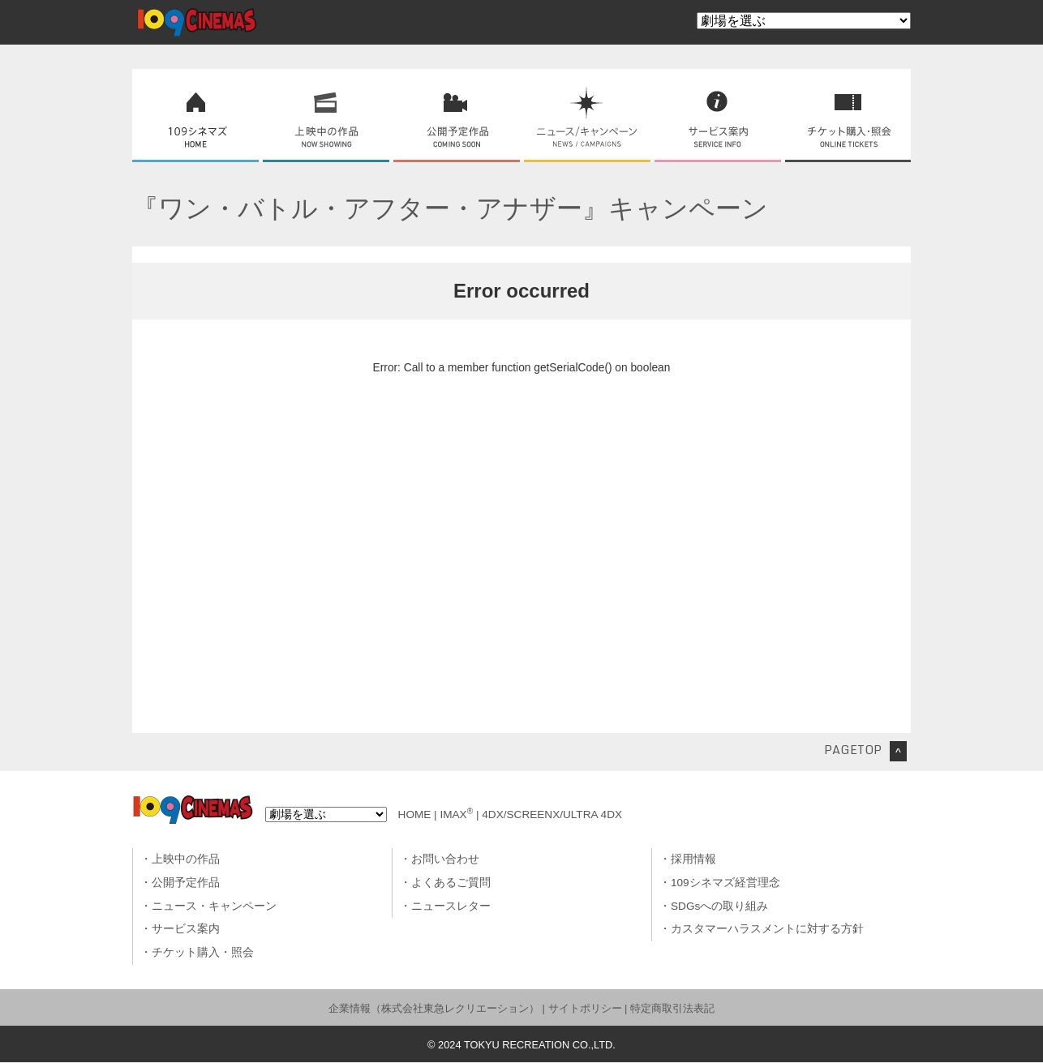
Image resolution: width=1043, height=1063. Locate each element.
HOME (414, 814)
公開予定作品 (186, 883)
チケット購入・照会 (203, 952)
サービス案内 (186, 929)
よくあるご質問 (451, 883)
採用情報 (693, 859)
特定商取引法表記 (672, 1008)
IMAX (456, 814)
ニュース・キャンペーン (214, 906)
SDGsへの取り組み (719, 906)
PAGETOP (853, 749)
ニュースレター (451, 906)
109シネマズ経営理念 (725, 883)
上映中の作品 (186, 859)
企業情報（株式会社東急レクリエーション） (433, 1008)
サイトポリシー (585, 1008)
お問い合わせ (445, 859)
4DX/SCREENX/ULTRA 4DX (552, 814)
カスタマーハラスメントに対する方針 (767, 929)
